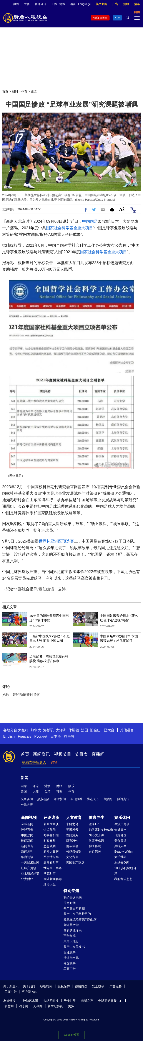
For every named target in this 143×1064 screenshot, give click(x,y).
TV (118, 17)
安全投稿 (98, 986)
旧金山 (95, 730)
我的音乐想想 (123, 879)
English (9, 736)
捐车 (137, 4)
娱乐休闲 (122, 817)
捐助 (126, 4)
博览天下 (93, 799)
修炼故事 (69, 963)
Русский (40, 736)
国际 (24, 786)
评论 (36, 786)
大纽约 (23, 730)
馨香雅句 (72, 840)
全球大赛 (27, 804)
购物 (54, 762)
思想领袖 (49, 846)
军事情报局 (51, 857)
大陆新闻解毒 (52, 879)
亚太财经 (27, 879)
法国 (84, 730)
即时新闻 (60, 799)
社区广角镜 (28, 868)
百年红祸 (69, 936)
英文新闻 (101, 4)
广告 (115, 4)
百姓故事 (69, 952)
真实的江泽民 (72, 930)
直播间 (98, 754)
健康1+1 (94, 824)
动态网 (23, 1006)
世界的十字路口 (54, 868)
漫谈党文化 (71, 957)
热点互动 (49, 829)
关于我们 (29, 986)
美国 (24, 791)
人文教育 (74, 817)
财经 (59, 786)
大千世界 (120, 857)
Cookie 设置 (71, 1034)
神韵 (16, 4)
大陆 (36, 791)
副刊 (15, 91)
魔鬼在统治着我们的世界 (80, 919)
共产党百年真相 (74, 908)
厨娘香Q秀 (121, 862)
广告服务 (116, 986)
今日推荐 (76, 799)
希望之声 (87, 1000)
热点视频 (43, 799)
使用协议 (81, 986)
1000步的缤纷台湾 (125, 870)
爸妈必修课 (73, 851)
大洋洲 (61, 730)
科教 (59, 791)
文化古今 (72, 857)
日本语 (55, 736)
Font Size (122, 209)
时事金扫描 (51, 835)
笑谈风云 (72, 829)
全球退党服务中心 (110, 1000)
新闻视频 (29, 817)
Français (24, 736)
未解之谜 (72, 824)
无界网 (37, 1006)
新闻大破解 (51, 851)
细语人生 (49, 884)
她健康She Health (101, 829)
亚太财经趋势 (30, 873)
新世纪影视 (55, 1006)
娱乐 (71, 786)
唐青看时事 (51, 862)
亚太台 (109, 730)
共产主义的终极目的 (77, 914)
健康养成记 (96, 840)
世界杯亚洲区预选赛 (56, 541)
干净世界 (70, 1000)
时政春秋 (49, 840)
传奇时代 (69, 903)
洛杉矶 (48, 730)
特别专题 (71, 891)
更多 (71, 1006)
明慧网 (9, 1006)
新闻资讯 (41, 754)
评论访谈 (51, 817)
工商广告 (69, 968)
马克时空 (49, 873)
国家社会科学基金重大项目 (69, 228)
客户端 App (29, 991)
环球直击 (27, 829)
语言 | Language (80, 4)
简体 (62, 4)
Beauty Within (123, 851)
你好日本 (120, 829)
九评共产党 (71, 925)
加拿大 (36, 730)
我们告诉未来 (72, 897)
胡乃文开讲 (96, 835)
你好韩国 (120, 835)
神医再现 (95, 846)
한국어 (69, 736)
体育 (24, 91)
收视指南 (46, 986)
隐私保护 (64, 986)
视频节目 (62, 754)
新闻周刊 (27, 851)
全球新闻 (27, 824)
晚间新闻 (27, 840)
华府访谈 (27, 857)
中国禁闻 (27, 835)
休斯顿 (73, 730)
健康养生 (96, 817)
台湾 (47, 791)
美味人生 (120, 846)
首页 (5, 91)
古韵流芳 (72, 835)
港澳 (47, 786)
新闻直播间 (100, 17)
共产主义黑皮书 (74, 946)
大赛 (27, 4)
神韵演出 (123, 799)
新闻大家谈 (51, 824)
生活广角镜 (122, 824)
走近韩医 (95, 851)
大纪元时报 (50, 1000)
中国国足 (90, 221)
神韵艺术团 (30, 1000)
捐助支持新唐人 (34, 762)
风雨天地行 (71, 941)
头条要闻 (27, 799)
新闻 (24, 778)
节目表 (81, 754)
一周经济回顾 (30, 862)
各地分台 (40, 4)
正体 (54, 4)
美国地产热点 (75, 862)
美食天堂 (120, 840)
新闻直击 (27, 846)
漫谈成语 (72, 846)
